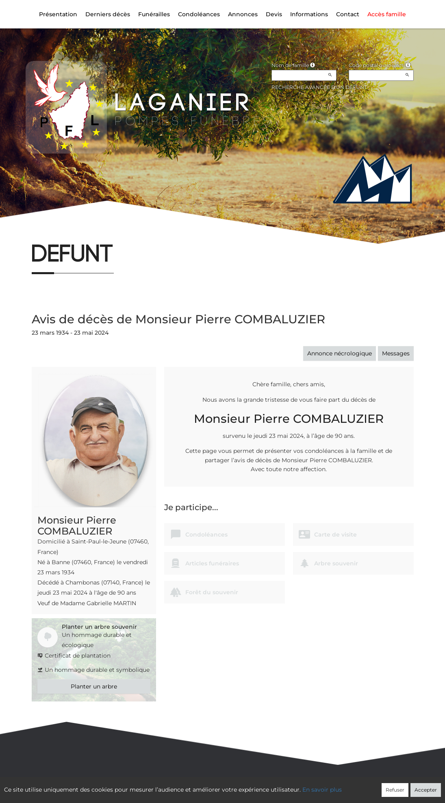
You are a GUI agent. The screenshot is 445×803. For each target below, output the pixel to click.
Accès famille (386, 14)
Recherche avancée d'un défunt (319, 87)
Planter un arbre (94, 686)
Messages (396, 353)
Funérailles (154, 14)
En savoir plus (322, 789)
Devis (274, 14)
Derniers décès (107, 14)
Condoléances (199, 14)
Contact (347, 14)
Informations (309, 14)
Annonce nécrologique (339, 353)
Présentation (58, 14)
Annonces (243, 14)
